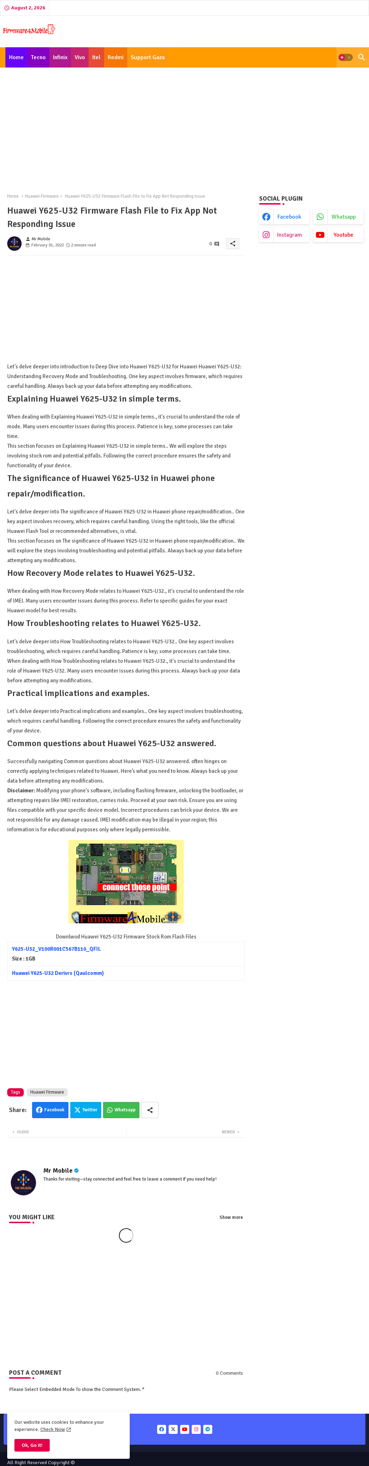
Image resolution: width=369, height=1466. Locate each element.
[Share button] (150, 1110)
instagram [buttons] (289, 235)
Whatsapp (125, 1110)
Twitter (90, 1110)
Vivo (80, 57)
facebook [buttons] (289, 216)
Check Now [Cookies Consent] (52, 1429)
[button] (345, 57)
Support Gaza (148, 57)
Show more (231, 1217)
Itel (96, 57)
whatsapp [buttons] (344, 216)
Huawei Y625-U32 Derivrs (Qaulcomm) (58, 973)
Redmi (116, 57)
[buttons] (161, 1429)
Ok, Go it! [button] (32, 1445)
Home (16, 57)
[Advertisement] (184, 126)
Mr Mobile (57, 1170)
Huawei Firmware (42, 196)
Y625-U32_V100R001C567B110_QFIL (56, 949)
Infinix (60, 57)
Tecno (38, 57)
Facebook (54, 1110)
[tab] (16, 57)
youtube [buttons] (344, 235)
